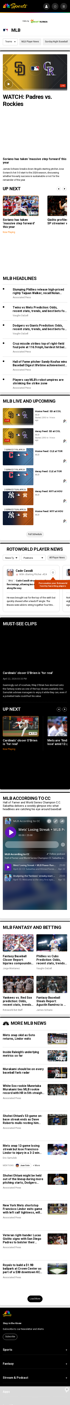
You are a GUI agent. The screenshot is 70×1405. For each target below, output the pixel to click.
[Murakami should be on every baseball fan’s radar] (57, 1072)
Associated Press (22, 297)
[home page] (15, 6)
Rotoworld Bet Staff (13, 1010)
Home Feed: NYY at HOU (49, 511)
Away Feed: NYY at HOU (48, 491)
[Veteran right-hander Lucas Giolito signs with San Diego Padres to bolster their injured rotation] (57, 1238)
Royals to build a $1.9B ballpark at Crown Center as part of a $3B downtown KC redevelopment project (22, 1268)
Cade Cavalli (24, 571)
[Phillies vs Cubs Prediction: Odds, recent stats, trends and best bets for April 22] (51, 942)
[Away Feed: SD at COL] (18, 436)
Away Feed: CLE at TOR (48, 471)
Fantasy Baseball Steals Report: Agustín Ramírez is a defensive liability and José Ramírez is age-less (51, 1001)
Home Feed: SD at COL (48, 411)
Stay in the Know (12, 1323)
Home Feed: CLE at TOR (48, 451)
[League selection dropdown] (11, 558)
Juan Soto (22, 1165)
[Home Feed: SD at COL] (18, 416)
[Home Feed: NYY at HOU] (18, 516)
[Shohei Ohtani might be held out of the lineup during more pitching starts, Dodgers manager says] (57, 1179)
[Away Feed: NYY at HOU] (18, 496)
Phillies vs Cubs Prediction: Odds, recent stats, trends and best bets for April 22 (50, 959)
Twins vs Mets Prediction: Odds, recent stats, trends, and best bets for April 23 (39, 309)
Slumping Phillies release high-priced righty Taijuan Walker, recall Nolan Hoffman (38, 291)
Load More (35, 1298)
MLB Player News (30, 41)
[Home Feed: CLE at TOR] (18, 456)
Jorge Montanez (11, 968)
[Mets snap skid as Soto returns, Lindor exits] (57, 1038)
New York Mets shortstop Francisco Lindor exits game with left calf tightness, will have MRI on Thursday (22, 1209)
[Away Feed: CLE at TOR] (18, 476)
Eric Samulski (10, 1158)
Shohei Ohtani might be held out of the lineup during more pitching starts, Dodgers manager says (23, 1179)
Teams (10, 41)
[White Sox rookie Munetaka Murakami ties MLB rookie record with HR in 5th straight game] (57, 1089)
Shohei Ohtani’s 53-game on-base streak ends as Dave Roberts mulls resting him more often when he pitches (22, 1119)
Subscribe (10, 1336)
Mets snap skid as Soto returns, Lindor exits (19, 1036)
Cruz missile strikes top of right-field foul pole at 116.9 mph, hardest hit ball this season (39, 345)
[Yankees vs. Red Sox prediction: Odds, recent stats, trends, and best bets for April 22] (18, 984)
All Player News (57, 557)
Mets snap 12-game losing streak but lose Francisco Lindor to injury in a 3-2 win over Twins (21, 1149)
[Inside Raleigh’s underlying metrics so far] (57, 1055)
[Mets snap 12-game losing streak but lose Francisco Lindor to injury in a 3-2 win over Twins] (57, 1149)
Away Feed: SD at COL (47, 431)
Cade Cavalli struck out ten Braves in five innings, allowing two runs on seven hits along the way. (31, 584)
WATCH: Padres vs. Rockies (27, 100)
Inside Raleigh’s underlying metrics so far (21, 1053)
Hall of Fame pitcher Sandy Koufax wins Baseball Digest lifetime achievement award (40, 363)
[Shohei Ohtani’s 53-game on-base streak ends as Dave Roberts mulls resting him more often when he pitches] (57, 1119)
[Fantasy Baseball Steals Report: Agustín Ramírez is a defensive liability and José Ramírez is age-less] (51, 984)
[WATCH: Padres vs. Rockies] (35, 72)
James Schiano (44, 1010)
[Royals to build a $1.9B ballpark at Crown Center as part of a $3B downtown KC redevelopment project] (57, 1268)
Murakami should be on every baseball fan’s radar (23, 1070)
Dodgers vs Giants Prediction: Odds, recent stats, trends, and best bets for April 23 (39, 327)
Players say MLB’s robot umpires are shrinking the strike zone (38, 381)
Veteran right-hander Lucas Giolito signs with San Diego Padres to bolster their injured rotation (22, 1238)
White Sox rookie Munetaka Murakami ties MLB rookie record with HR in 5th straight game (23, 1089)
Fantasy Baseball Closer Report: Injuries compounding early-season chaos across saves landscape (18, 959)
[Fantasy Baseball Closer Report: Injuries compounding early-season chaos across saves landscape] (18, 942)
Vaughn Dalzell (20, 315)
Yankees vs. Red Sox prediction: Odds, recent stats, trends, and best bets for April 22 (17, 1001)
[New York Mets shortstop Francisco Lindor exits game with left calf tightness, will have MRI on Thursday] (57, 1209)
